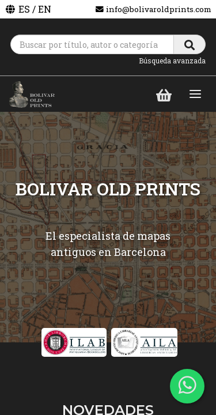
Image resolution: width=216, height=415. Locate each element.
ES (24, 9)
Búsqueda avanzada (172, 60)
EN (44, 9)
